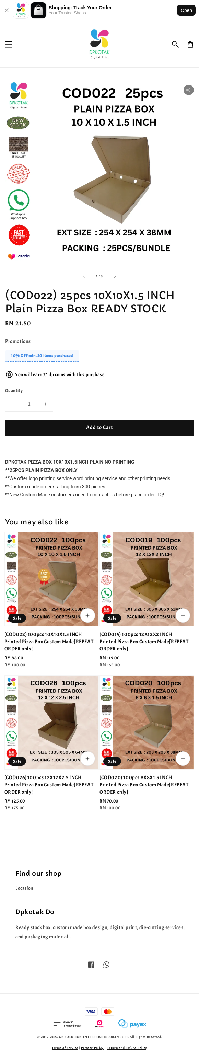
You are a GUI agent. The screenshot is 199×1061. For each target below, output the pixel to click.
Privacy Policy (92, 1048)
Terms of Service (65, 1048)
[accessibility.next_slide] (114, 276)
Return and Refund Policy (127, 1048)
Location (24, 888)
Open (186, 10)
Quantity (14, 390)
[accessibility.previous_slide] (84, 276)
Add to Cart (99, 427)
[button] (175, 44)
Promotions (18, 341)
